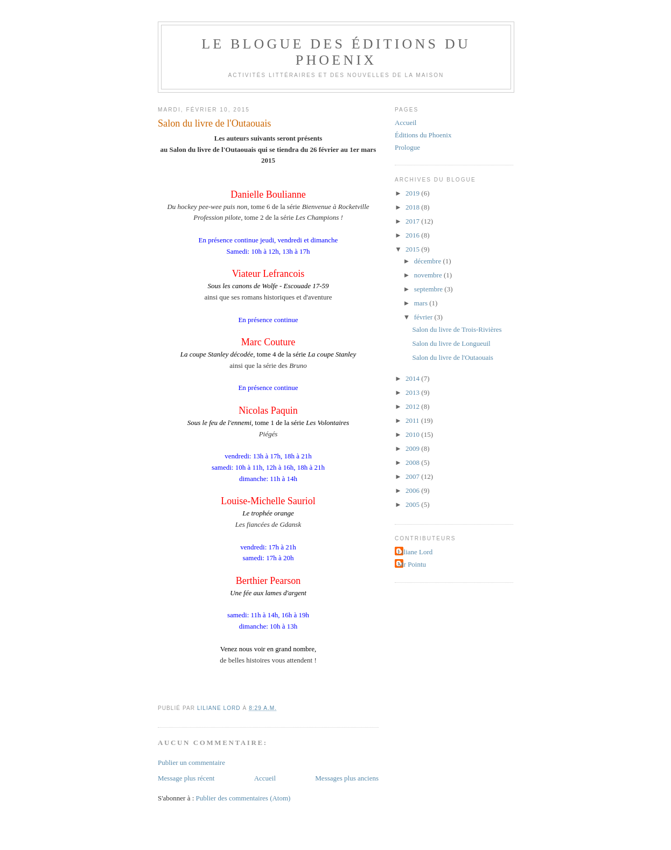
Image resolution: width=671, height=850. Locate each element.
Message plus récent (186, 778)
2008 (413, 462)
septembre (429, 289)
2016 (413, 235)
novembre (429, 275)
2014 (413, 378)
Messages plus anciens (347, 778)
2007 (413, 476)
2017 (413, 221)
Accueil (265, 778)
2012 (413, 406)
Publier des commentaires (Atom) (243, 798)
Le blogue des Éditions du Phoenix (336, 52)
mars (422, 303)
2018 (413, 207)
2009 (413, 448)
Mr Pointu (411, 564)
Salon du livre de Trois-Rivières (456, 329)
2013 (413, 392)
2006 (413, 490)
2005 (413, 504)
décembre (428, 261)
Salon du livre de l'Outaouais (452, 357)
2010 (413, 434)
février (424, 317)
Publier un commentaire (191, 762)
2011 (413, 420)
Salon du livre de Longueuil (451, 343)
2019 (413, 193)
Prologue (407, 147)
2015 (413, 249)
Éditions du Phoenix (423, 135)
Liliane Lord (414, 552)
